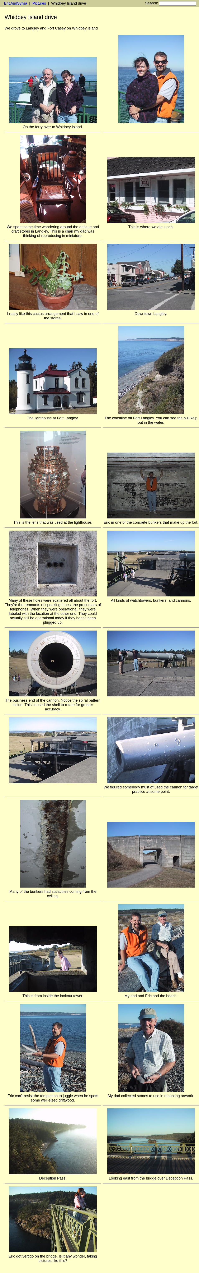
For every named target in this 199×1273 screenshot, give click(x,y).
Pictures (39, 3)
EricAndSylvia (15, 3)
